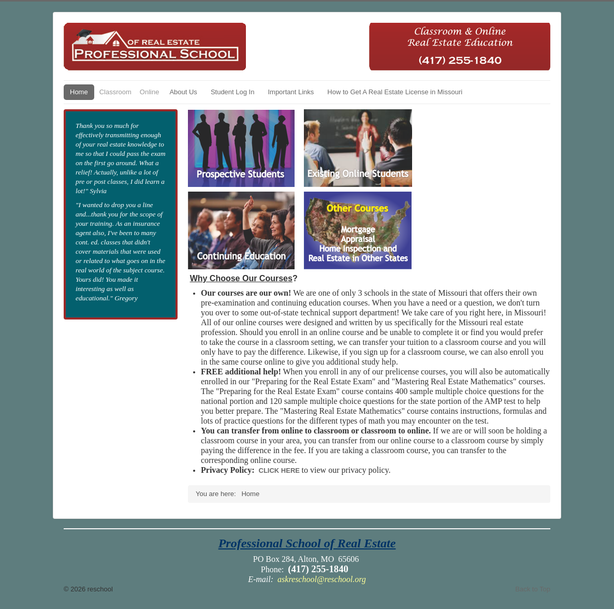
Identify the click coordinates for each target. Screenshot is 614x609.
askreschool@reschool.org (321, 579)
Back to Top (532, 589)
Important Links (291, 92)
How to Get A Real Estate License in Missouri (394, 92)
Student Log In (233, 92)
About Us (183, 92)
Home (79, 92)
